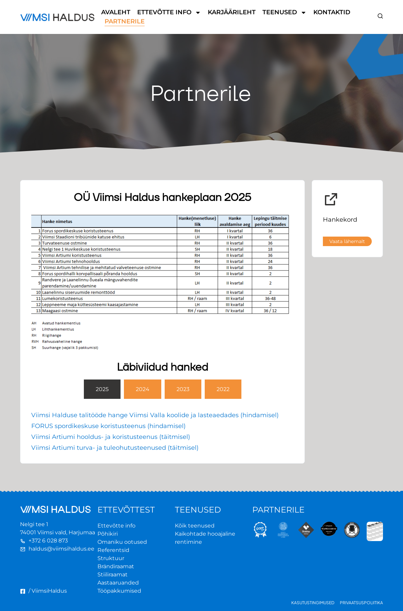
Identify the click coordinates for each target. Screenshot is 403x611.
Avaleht (115, 12)
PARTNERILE (278, 510)
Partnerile (125, 21)
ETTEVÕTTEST (126, 510)
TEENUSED (198, 510)
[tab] (102, 389)
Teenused (284, 12)
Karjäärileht (232, 12)
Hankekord (340, 219)
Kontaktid (331, 12)
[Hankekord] (331, 199)
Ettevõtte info (169, 12)
